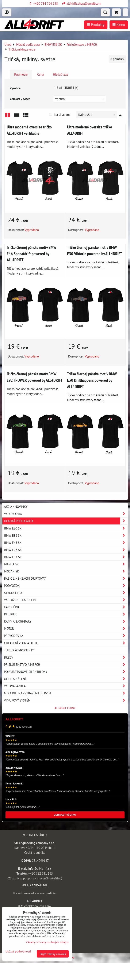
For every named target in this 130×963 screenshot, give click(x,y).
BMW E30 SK (65, 528)
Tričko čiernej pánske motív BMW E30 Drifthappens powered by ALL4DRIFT (92, 380)
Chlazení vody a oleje (66, 643)
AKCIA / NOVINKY (15, 506)
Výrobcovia (66, 513)
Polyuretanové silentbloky (66, 671)
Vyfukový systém (66, 700)
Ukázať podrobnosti (18, 951)
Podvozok (66, 585)
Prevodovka (66, 635)
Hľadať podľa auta (66, 521)
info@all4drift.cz (39, 868)
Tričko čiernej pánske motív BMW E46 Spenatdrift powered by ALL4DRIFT (31, 253)
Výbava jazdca (66, 686)
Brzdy (66, 657)
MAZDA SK (65, 564)
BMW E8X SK (65, 557)
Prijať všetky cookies (53, 954)
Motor (66, 628)
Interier (66, 614)
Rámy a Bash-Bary (66, 621)
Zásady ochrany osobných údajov (47, 942)
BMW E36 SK (65, 535)
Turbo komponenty (19, 650)
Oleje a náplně (66, 678)
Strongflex (66, 592)
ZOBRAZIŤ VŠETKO (65, 815)
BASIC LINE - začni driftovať (66, 578)
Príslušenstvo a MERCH (66, 664)
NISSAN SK (65, 571)
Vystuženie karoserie (66, 599)
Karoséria (66, 607)
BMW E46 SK (65, 542)
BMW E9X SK (65, 549)
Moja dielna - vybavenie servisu (66, 693)
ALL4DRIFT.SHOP (65, 708)
